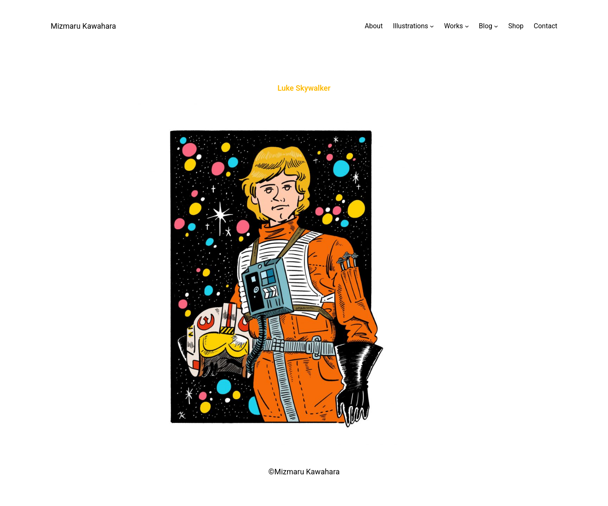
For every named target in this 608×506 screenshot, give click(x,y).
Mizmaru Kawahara (83, 26)
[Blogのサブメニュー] (488, 26)
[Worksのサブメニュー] (456, 26)
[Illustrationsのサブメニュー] (413, 26)
